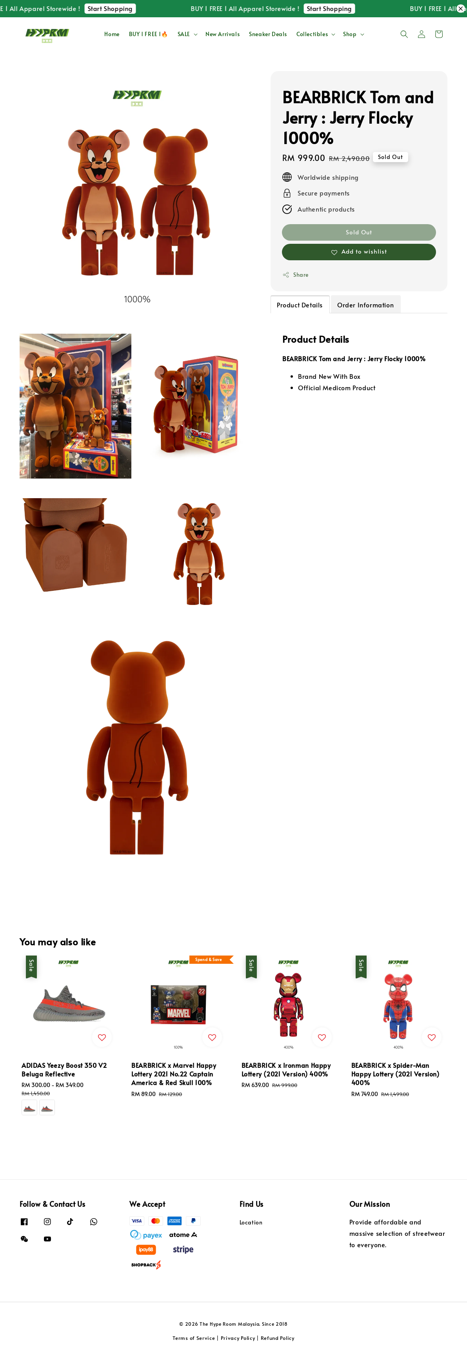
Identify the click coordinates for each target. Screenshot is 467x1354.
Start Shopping (117, 8)
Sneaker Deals (268, 34)
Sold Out (359, 232)
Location (251, 1222)
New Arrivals (222, 34)
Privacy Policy (238, 1337)
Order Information (365, 304)
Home (111, 34)
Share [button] (295, 274)
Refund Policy (277, 1337)
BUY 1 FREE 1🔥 (148, 34)
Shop (349, 34)
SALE (184, 34)
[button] (404, 34)
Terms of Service (194, 1337)
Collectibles (312, 34)
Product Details (300, 304)
